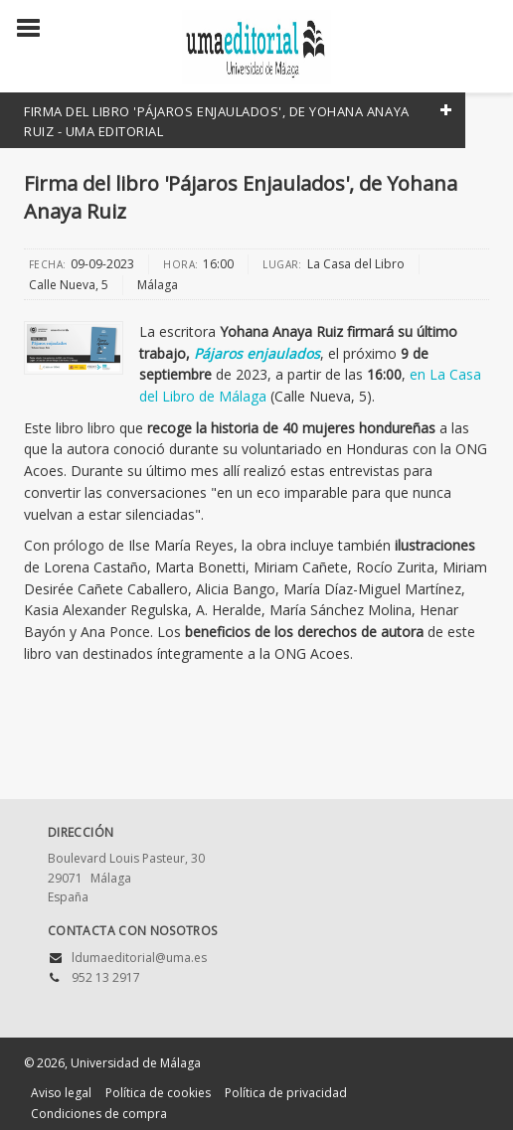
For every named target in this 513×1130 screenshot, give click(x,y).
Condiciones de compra (99, 1113)
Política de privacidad (286, 1092)
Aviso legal (61, 1092)
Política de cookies (158, 1092)
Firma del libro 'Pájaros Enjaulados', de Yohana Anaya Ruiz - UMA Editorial (217, 121)
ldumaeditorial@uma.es (139, 957)
